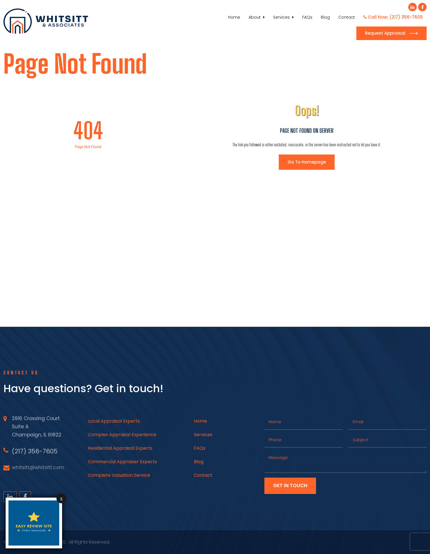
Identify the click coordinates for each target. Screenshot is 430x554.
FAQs (307, 17)
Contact (346, 17)
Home (234, 17)
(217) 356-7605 (35, 451)
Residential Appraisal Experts (120, 448)
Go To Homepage (307, 162)
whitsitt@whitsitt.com (38, 467)
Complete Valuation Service (119, 475)
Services (283, 17)
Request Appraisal (391, 33)
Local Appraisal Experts (114, 421)
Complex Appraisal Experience (122, 434)
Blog (325, 17)
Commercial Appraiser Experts (122, 461)
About (257, 17)
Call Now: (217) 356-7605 (393, 17)
